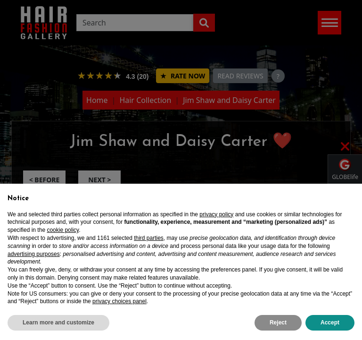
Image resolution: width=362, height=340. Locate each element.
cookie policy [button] (63, 230)
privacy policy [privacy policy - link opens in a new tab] (216, 214)
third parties (149, 238)
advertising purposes (34, 254)
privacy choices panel (119, 301)
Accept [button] (330, 322)
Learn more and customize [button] (58, 322)
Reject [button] (278, 322)
